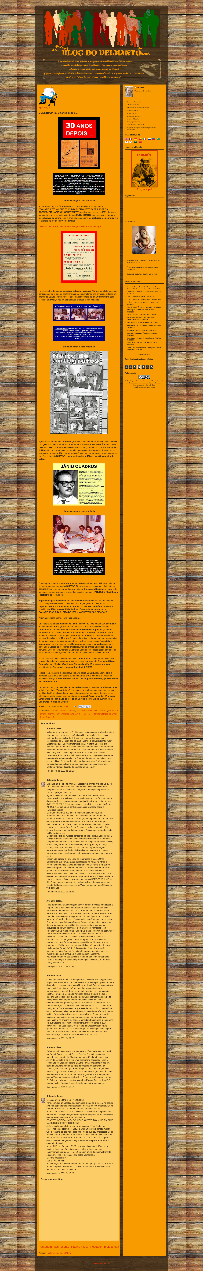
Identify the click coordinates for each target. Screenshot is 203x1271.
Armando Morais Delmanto (63, 710)
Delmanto (51, 780)
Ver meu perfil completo (143, 91)
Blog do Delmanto (136, 381)
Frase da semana (132, 110)
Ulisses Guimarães (47, 717)
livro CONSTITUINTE (80, 714)
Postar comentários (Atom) (59, 1253)
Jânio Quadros (62, 714)
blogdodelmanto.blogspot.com (144, 387)
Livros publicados (133, 119)
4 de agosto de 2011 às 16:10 (60, 771)
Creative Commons (155, 383)
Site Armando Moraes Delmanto (138, 108)
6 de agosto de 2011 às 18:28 (60, 1173)
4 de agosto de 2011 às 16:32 (60, 892)
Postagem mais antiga (104, 1246)
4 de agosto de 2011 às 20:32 (60, 966)
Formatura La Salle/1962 (135, 125)
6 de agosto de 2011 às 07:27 (60, 1038)
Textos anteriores (132, 113)
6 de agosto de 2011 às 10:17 (60, 1087)
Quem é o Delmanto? (134, 102)
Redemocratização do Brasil (104, 714)
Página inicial (79, 1246)
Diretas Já (113, 710)
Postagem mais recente (54, 1246)
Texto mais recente (133, 116)
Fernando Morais (46, 714)
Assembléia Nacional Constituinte (91, 710)
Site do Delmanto (133, 105)
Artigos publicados (133, 122)
